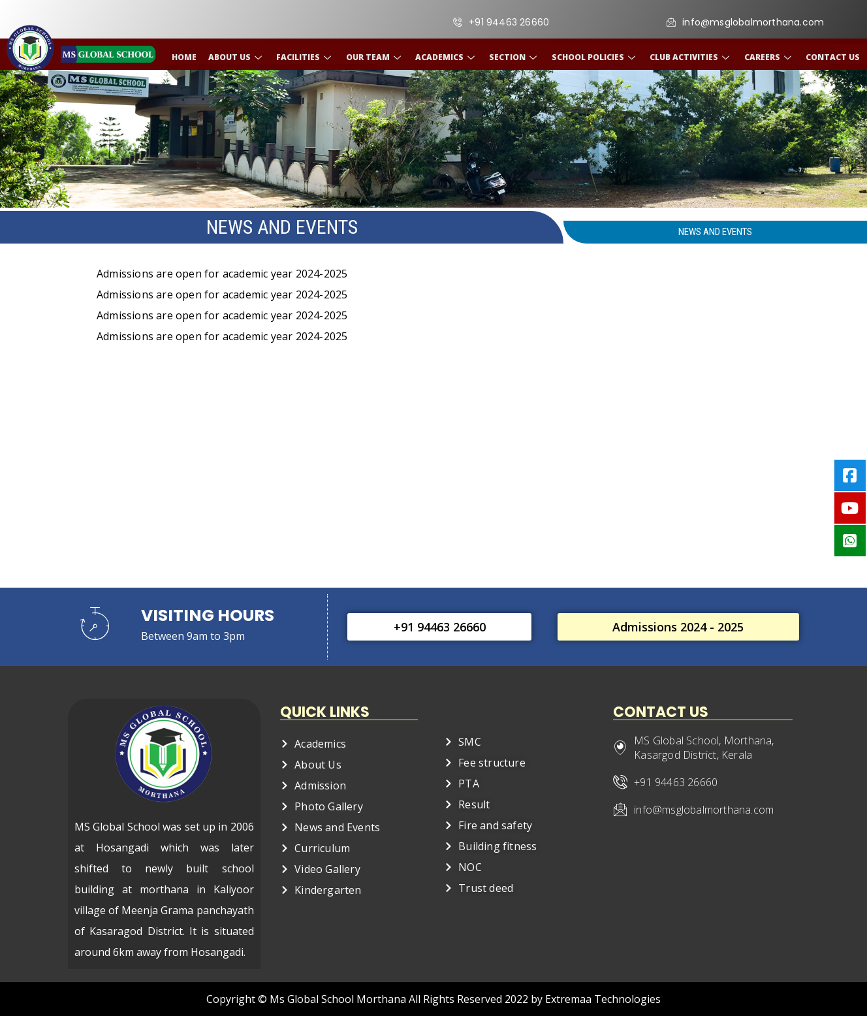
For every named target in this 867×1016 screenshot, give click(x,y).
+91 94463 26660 (674, 782)
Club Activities (689, 57)
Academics (447, 57)
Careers (766, 57)
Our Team (376, 57)
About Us (240, 57)
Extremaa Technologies (603, 999)
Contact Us (829, 57)
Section (514, 57)
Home (188, 57)
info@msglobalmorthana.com (702, 809)
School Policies (593, 57)
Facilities (308, 57)
